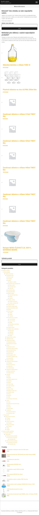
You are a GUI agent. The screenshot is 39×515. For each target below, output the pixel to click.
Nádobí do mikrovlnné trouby (13, 403)
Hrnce (9, 402)
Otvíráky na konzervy (13, 301)
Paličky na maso (11, 304)
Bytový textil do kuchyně (10, 416)
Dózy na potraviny (11, 364)
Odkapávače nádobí (12, 342)
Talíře (9, 397)
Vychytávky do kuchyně (12, 437)
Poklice (9, 406)
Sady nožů (11, 288)
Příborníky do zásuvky (12, 343)
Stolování (8, 374)
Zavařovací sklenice (12, 411)
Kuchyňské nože (12, 286)
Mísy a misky (10, 389)
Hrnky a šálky (10, 384)
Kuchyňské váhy (12, 439)
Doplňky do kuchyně (9, 273)
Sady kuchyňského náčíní (13, 308)
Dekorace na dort (11, 346)
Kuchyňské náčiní (10, 275)
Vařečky (10, 335)
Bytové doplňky (7, 272)
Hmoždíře (10, 278)
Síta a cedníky (10, 311)
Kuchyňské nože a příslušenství (14, 283)
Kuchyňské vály (11, 351)
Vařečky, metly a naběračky (13, 329)
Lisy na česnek (12, 319)
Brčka (9, 376)
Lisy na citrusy (12, 320)
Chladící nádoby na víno (12, 379)
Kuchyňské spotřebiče (8, 432)
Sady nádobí (10, 408)
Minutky (10, 296)
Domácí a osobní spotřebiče (8, 431)
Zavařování (9, 410)
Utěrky (8, 428)
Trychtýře (11, 316)
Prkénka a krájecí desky (12, 306)
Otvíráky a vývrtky (11, 299)
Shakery (9, 309)
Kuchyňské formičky (12, 350)
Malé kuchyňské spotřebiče (12, 436)
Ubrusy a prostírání (10, 421)
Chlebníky (10, 363)
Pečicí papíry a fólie (12, 355)
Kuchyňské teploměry (13, 295)
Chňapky (8, 418)
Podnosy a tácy (11, 392)
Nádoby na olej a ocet (12, 390)
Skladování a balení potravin (12, 361)
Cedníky (10, 312)
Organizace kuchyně (11, 340)
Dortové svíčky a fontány (13, 348)
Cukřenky (10, 380)
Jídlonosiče (10, 366)
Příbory (9, 393)
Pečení (8, 345)
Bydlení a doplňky (6, 270)
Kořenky (9, 387)
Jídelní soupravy (11, 385)
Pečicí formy (10, 353)
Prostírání (10, 423)
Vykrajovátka (10, 358)
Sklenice (9, 395)
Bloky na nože (12, 285)
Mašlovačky (11, 330)
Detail (7, 67)
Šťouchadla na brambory (14, 324)
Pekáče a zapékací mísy (12, 356)
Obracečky (11, 333)
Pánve (9, 405)
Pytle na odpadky (10, 359)
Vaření (8, 400)
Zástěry (8, 429)
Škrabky (10, 322)
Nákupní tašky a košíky (11, 337)
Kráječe (9, 280)
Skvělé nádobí (5, 1)
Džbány (9, 382)
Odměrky (11, 298)
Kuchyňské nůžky (11, 290)
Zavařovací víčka (11, 413)
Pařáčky (10, 314)
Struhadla (11, 325)
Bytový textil (6, 415)
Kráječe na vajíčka (12, 282)
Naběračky (11, 332)
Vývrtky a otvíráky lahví (13, 303)
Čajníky (9, 377)
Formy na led (10, 277)
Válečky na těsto (11, 327)
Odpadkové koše (10, 338)
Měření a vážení (11, 293)
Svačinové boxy (11, 368)
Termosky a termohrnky (12, 398)
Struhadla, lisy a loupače (12, 317)
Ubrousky (8, 419)
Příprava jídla (7, 434)
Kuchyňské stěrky (11, 291)
